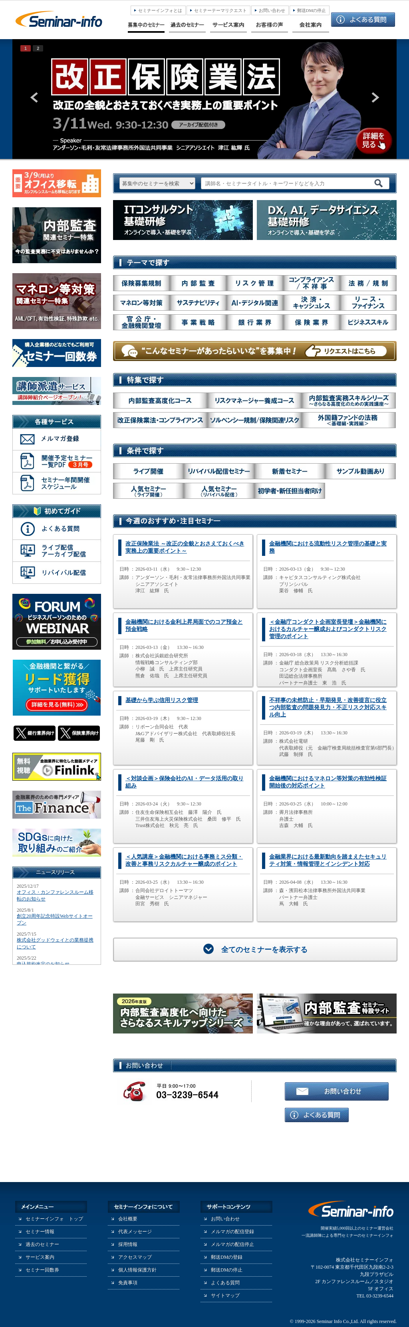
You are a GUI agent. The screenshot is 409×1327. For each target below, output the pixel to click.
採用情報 (127, 1244)
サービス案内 (40, 1257)
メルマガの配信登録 (232, 1231)
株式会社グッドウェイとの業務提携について (55, 943)
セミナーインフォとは (160, 10)
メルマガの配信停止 (232, 1244)
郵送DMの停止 (311, 10)
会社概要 (127, 1219)
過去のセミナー (42, 1244)
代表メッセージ (135, 1231)
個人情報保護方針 (137, 1270)
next (374, 97)
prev (34, 97)
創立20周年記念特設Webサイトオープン (55, 919)
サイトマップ (225, 1295)
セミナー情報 (40, 1231)
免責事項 (127, 1282)
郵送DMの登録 (226, 1257)
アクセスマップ (135, 1257)
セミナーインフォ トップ (54, 1219)
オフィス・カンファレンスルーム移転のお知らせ (55, 895)
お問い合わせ (272, 10)
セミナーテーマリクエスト (220, 10)
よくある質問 (225, 1282)
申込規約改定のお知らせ (43, 964)
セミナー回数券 (42, 1270)
